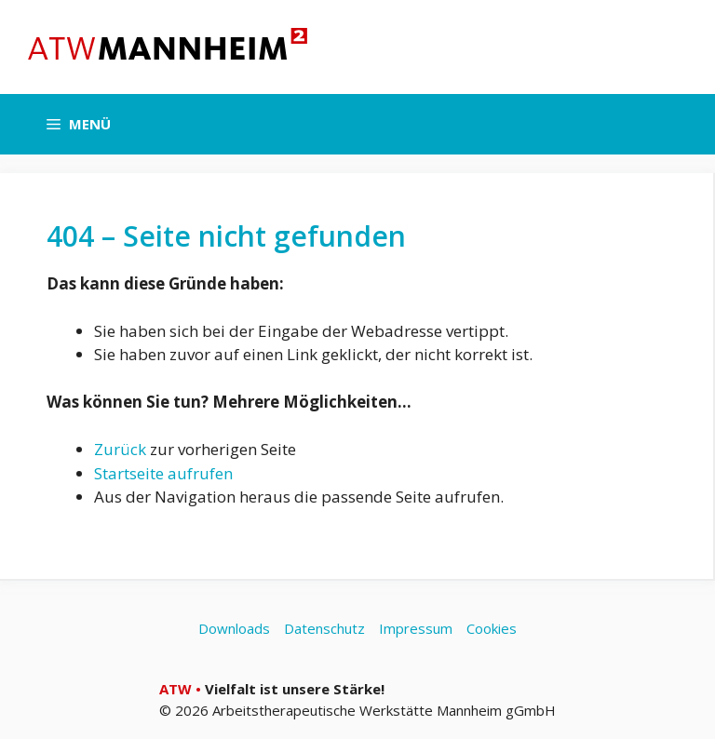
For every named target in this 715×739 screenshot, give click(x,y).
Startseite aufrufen (163, 473)
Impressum (415, 628)
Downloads (234, 628)
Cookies (491, 628)
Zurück (120, 449)
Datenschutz (324, 628)
